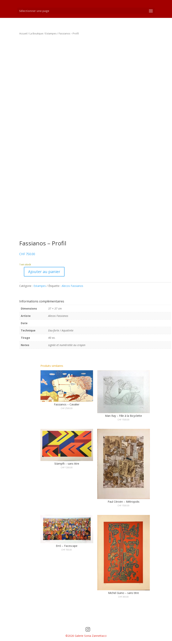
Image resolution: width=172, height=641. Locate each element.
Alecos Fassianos (72, 286)
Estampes (51, 33)
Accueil (23, 33)
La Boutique (36, 33)
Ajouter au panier (44, 271)
